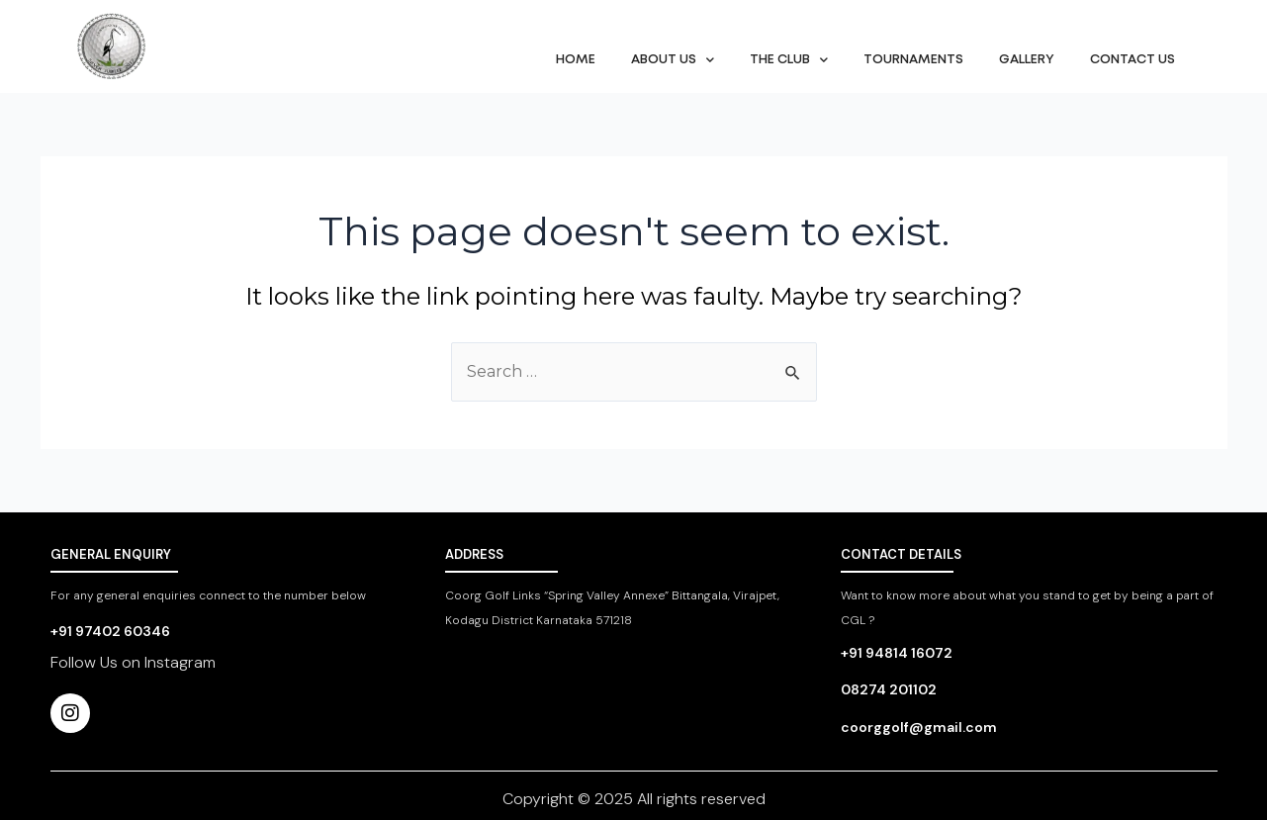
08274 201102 (889, 689)
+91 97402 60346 (110, 631)
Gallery (1026, 59)
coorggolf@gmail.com (919, 727)
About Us (672, 60)
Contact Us (1132, 59)
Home (575, 59)
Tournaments (913, 59)
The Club (789, 60)
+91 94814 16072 (896, 653)
